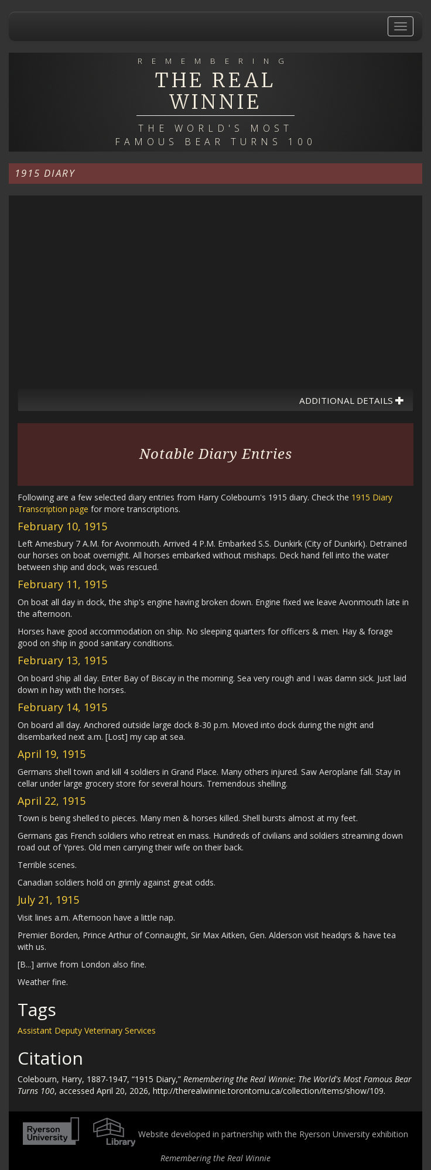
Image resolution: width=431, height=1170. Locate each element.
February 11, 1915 (62, 584)
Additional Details (351, 400)
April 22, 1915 (51, 801)
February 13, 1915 (62, 660)
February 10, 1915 (62, 526)
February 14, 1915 (62, 707)
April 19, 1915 (51, 754)
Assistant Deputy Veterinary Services (87, 1030)
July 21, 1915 (48, 900)
